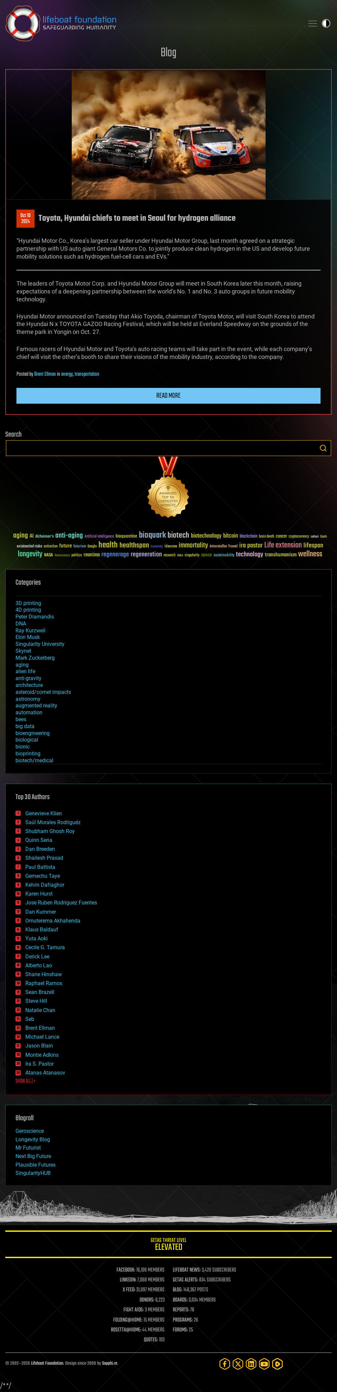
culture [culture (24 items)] (315, 537)
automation (28, 712)
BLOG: (177, 1290)
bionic (22, 747)
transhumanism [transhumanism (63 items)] (281, 555)
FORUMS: (180, 1330)
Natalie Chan (40, 1010)
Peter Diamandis (34, 617)
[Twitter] (238, 1364)
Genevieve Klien (43, 813)
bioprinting (27, 753)
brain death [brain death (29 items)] (266, 537)
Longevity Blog (32, 1139)
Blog (168, 53)
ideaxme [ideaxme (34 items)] (171, 546)
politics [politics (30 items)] (76, 555)
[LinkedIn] (251, 1364)
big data (25, 726)
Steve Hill (36, 1001)
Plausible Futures (35, 1165)
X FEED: (129, 1290)
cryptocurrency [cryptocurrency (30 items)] (299, 537)
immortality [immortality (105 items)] (193, 545)
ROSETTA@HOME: (126, 1330)
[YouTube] (264, 1364)
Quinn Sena (38, 840)
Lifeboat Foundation (47, 1363)
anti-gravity (28, 678)
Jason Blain (39, 1046)
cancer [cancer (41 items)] (281, 536)
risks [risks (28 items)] (180, 555)
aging (22, 665)
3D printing (28, 603)
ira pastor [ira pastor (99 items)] (251, 545)
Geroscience (29, 1131)
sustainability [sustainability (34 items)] (224, 555)
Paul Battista (40, 867)
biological (26, 740)
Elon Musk (27, 637)
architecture (29, 685)
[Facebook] (225, 1364)
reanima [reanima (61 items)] (92, 555)
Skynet (23, 651)
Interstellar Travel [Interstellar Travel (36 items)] (224, 546)
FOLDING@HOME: (128, 1320)
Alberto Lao (38, 965)
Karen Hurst (39, 894)
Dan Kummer (40, 912)
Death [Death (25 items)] (323, 537)
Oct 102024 (25, 219)
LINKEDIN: (128, 1280)
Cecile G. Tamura (45, 947)
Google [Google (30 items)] (92, 546)
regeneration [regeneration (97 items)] (146, 554)
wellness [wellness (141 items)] (310, 554)
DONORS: (147, 1300)
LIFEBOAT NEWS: (187, 1270)
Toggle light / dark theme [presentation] (326, 23)
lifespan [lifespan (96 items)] (313, 545)
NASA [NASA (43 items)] (48, 555)
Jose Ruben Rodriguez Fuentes (61, 902)
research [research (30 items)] (169, 555)
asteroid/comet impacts (43, 692)
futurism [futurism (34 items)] (79, 546)
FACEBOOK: (126, 1270)
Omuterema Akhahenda (52, 921)
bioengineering (32, 733)
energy (67, 374)
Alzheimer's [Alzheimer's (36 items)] (44, 536)
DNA (20, 623)
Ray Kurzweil (30, 630)
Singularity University (40, 644)
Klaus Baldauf (41, 929)
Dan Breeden (40, 849)
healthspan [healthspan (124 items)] (134, 546)
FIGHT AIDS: (133, 1310)
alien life (25, 671)
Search (323, 448)
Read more (168, 395)
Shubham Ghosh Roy (50, 831)
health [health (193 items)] (108, 545)
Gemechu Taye (42, 876)
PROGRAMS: (183, 1320)
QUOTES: (151, 1340)
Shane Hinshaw (43, 974)
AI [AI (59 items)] (32, 536)
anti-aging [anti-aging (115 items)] (69, 536)
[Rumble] (277, 1364)
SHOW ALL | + (25, 1081)
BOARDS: (180, 1300)
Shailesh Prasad (44, 858)
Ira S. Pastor (39, 1064)
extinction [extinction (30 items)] (51, 546)
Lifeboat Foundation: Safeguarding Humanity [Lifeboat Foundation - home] (152, 23)
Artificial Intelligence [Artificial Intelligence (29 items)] (99, 537)
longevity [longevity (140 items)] (30, 554)
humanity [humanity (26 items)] (157, 547)
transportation (87, 374)
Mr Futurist (28, 1148)
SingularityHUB (33, 1173)
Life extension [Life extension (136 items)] (283, 545)
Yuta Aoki (36, 938)
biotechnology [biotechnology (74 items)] (206, 536)
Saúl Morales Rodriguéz (53, 822)
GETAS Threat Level (168, 1245)
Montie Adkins (42, 1055)
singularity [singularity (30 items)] (192, 555)
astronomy (27, 699)
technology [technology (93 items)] (249, 555)
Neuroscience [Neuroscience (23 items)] (62, 556)
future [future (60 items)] (65, 546)
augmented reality (36, 705)
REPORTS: (181, 1310)
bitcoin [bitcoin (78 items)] (230, 536)
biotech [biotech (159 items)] (178, 535)
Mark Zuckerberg (35, 658)
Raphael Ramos (43, 983)
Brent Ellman (45, 374)
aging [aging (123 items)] (20, 536)
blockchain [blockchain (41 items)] (248, 536)
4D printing (28, 610)
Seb (29, 1019)
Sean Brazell (39, 992)
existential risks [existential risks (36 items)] (29, 546)
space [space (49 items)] (206, 555)
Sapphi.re (109, 1363)
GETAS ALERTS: (185, 1280)
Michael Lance (42, 1037)
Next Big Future (33, 1156)
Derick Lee (37, 956)
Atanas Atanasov (45, 1073)
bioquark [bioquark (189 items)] (152, 535)
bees (20, 719)
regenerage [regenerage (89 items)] (115, 554)
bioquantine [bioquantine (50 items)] (126, 536)
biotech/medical (34, 760)
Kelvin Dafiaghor (44, 885)
